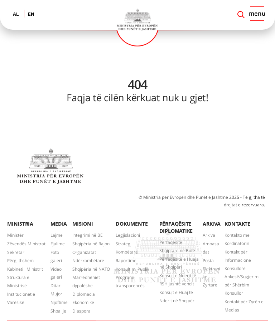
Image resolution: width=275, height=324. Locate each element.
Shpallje (58, 311)
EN (31, 14)
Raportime (126, 260)
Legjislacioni (128, 235)
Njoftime (59, 302)
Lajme (56, 235)
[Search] (241, 15)
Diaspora (81, 311)
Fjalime (57, 244)
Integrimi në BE (87, 235)
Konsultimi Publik (132, 269)
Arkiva (209, 235)
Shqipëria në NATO (91, 269)
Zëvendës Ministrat (26, 244)
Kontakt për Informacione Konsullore (238, 260)
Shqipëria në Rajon (91, 244)
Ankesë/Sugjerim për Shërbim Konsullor (242, 285)
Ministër (15, 235)
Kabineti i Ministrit (25, 269)
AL (16, 14)
